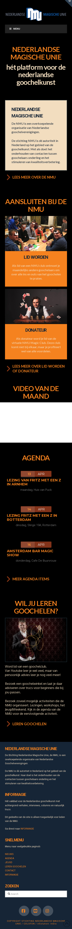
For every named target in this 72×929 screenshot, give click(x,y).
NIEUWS (9, 854)
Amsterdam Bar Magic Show (30, 553)
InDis (53, 924)
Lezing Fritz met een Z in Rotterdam (32, 517)
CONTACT (10, 870)
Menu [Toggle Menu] (14, 28)
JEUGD (8, 862)
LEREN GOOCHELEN (15, 866)
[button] (68, 3)
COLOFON (29, 924)
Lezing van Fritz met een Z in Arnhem (34, 482)
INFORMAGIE (27, 828)
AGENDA (9, 858)
